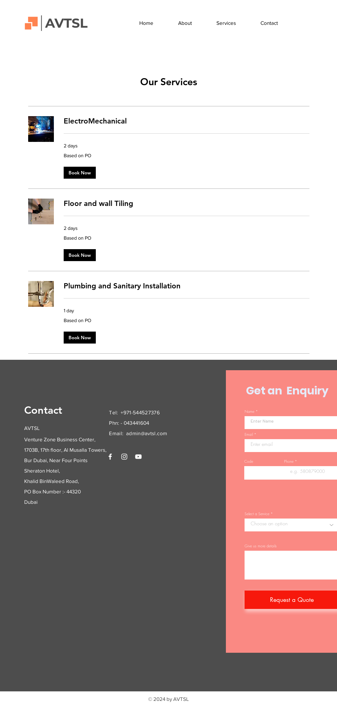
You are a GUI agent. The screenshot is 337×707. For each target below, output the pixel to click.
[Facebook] (110, 457)
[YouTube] (138, 457)
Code (248, 461)
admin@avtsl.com (146, 433)
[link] (186, 121)
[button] (80, 173)
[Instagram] (124, 457)
